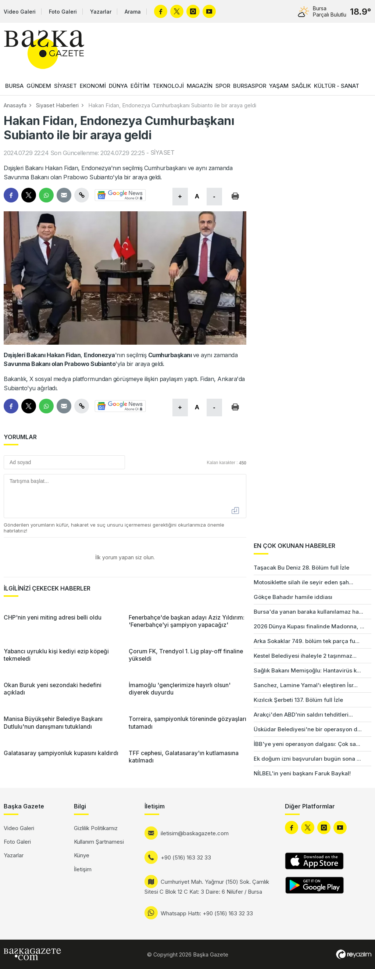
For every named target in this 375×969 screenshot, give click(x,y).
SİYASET (65, 85)
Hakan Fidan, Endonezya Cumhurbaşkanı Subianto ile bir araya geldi (172, 105)
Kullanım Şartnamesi (99, 841)
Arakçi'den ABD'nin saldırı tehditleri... (303, 714)
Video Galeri (20, 11)
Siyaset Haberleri (57, 105)
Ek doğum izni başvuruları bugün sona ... (307, 758)
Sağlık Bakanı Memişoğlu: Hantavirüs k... (307, 670)
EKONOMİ (93, 85)
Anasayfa (15, 105)
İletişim (83, 869)
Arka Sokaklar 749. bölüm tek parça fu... (307, 641)
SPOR (222, 85)
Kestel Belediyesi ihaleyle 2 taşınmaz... (305, 655)
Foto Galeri (63, 11)
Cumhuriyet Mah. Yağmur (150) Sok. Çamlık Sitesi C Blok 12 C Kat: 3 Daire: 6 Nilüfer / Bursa (206, 886)
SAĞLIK (301, 85)
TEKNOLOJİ (168, 85)
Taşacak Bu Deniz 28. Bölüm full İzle (301, 567)
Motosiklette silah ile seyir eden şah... (303, 582)
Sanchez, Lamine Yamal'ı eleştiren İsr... (306, 685)
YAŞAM (279, 85)
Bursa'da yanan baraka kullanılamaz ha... (308, 611)
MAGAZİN (200, 85)
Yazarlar (100, 11)
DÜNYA (118, 85)
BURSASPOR (249, 85)
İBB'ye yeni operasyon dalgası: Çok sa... (307, 743)
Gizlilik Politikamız (96, 828)
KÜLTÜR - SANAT (336, 85)
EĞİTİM (140, 85)
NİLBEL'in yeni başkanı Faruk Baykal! (302, 773)
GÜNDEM (38, 85)
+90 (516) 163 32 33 (186, 857)
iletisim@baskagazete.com (195, 833)
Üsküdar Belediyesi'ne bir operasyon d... (308, 729)
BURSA (14, 85)
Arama (133, 11)
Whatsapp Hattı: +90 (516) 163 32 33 (207, 913)
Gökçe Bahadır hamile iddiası (293, 596)
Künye (81, 855)
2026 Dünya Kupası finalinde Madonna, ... (309, 626)
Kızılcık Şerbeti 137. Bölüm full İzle (298, 699)
